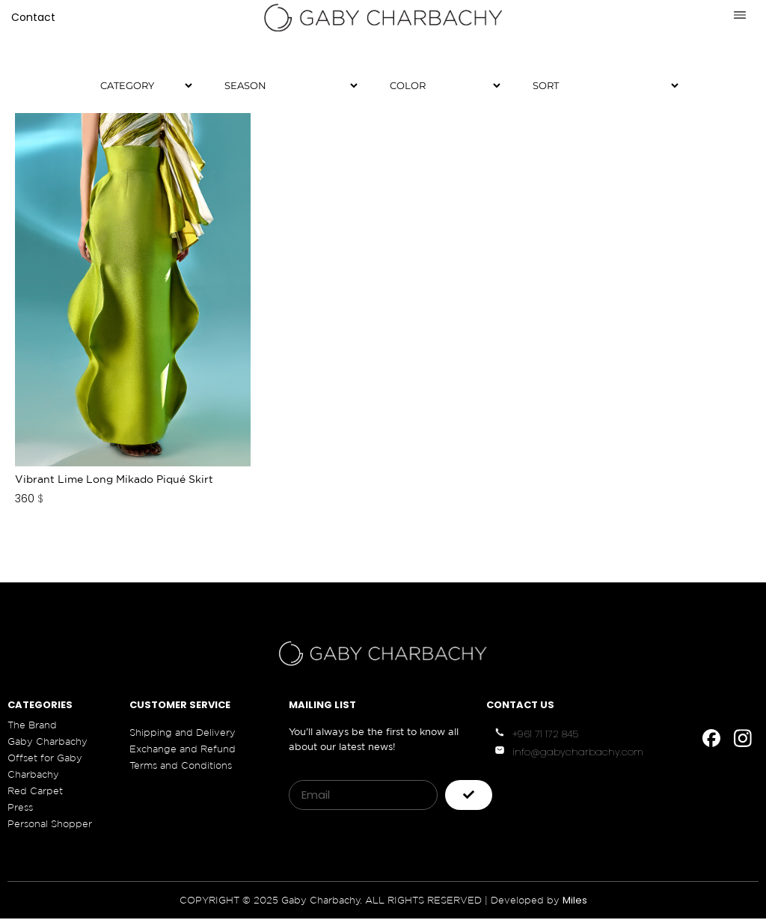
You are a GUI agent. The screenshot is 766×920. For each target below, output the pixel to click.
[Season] (284, 85)
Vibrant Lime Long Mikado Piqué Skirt (114, 481)
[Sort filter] (599, 85)
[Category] (139, 85)
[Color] (439, 85)
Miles (575, 902)
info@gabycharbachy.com (577, 753)
